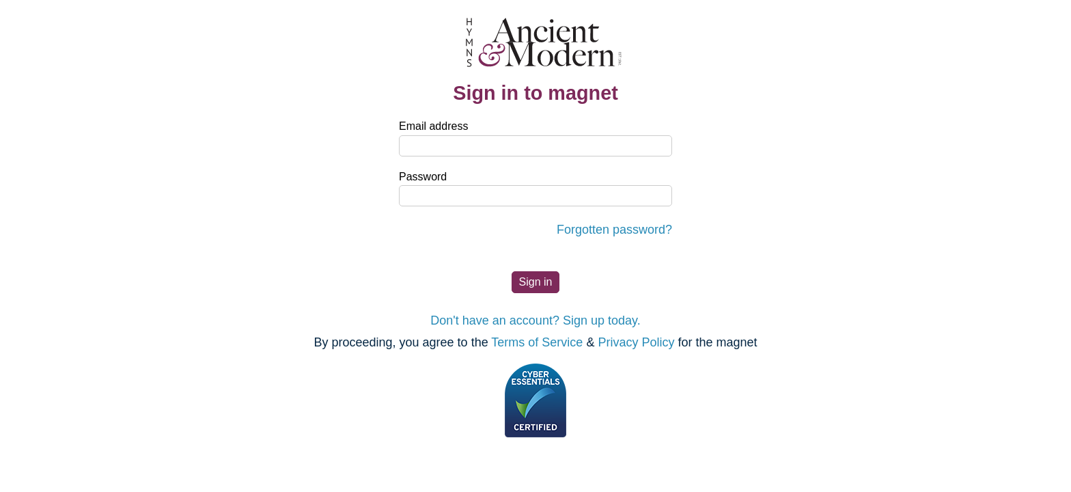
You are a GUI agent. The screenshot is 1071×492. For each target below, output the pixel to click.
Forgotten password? (614, 229)
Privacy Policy (636, 342)
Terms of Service (537, 342)
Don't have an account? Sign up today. (535, 320)
